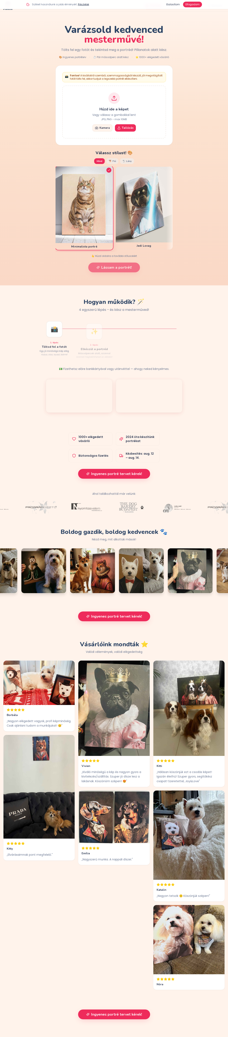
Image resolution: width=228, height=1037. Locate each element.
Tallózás (125, 128)
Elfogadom (192, 4)
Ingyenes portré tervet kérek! (114, 473)
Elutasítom (173, 4)
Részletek (83, 4)
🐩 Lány (127, 161)
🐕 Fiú (112, 161)
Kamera (102, 128)
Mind (99, 161)
